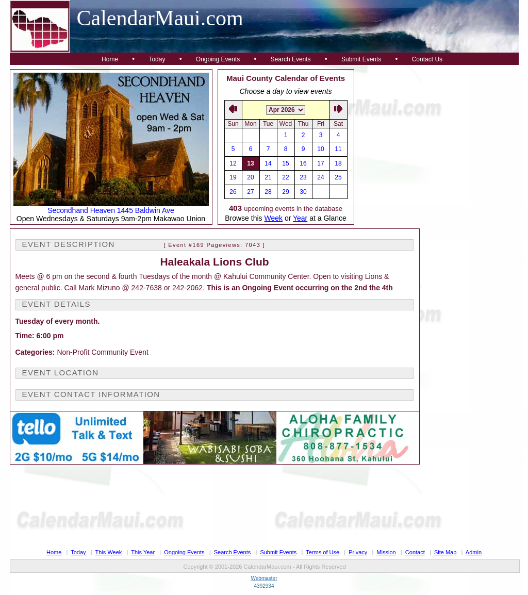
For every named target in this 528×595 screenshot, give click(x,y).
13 (250, 163)
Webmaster (264, 578)
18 (338, 163)
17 (320, 163)
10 (320, 149)
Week (273, 218)
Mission (385, 552)
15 (285, 163)
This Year (143, 552)
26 (232, 191)
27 (250, 191)
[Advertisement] (436, 133)
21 (268, 177)
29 (285, 191)
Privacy (358, 552)
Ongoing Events (218, 59)
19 (232, 177)
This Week (108, 552)
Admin (474, 552)
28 (268, 191)
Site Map (445, 552)
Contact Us (427, 59)
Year (300, 218)
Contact (415, 552)
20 (250, 177)
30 (303, 191)
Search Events (291, 59)
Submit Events (361, 59)
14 (268, 163)
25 (338, 177)
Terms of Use (322, 552)
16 (303, 163)
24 (320, 177)
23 (303, 177)
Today (156, 59)
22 (285, 177)
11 (338, 149)
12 (232, 163)
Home (110, 59)
